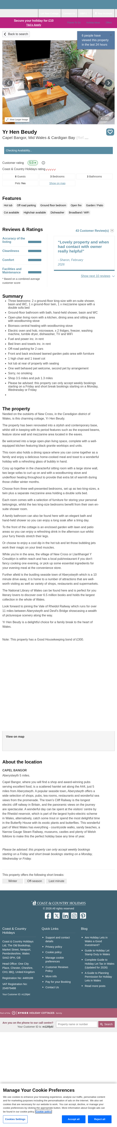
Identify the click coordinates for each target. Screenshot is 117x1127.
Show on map (57, 183)
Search (108, 1024)
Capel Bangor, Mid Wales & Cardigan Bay (45, 137)
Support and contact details (57, 939)
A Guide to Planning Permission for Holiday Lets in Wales (98, 976)
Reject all (99, 1119)
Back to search (18, 34)
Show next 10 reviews (95, 276)
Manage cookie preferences (54, 959)
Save (110, 132)
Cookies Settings (15, 1119)
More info (51, 976)
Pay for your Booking (58, 981)
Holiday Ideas (93, 22)
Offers (109, 22)
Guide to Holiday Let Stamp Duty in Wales (97, 952)
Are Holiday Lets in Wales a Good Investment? (96, 941)
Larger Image (17, 119)
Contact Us (52, 987)
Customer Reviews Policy (56, 969)
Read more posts (95, 985)
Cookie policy (53, 952)
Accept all (74, 1119)
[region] (58, 1105)
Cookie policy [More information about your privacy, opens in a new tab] (43, 1111)
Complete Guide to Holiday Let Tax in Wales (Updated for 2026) (99, 963)
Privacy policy (53, 946)
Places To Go (74, 22)
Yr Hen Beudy (19, 132)
